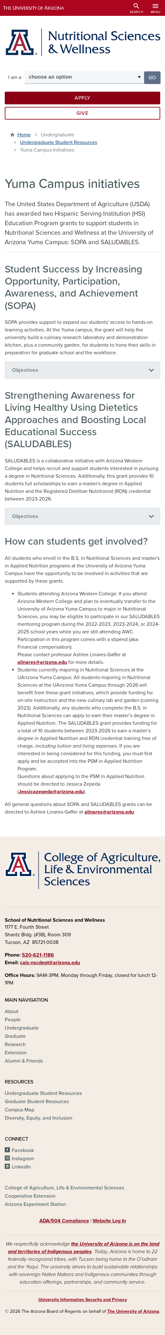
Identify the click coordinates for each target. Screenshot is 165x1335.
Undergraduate (22, 1028)
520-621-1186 (38, 955)
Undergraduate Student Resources (58, 142)
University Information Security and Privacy (82, 1299)
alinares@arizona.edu (42, 662)
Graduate (15, 1036)
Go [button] (154, 77)
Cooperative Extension (30, 1196)
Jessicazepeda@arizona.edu (51, 792)
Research (15, 1044)
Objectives (25, 370)
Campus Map (19, 1110)
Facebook (23, 1150)
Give (82, 113)
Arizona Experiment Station (35, 1204)
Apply (82, 98)
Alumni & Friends (24, 1061)
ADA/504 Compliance (64, 1221)
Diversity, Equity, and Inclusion (38, 1118)
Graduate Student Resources (37, 1101)
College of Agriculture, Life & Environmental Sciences (64, 1188)
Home (24, 135)
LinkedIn (21, 1167)
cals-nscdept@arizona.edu (50, 962)
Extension (16, 1053)
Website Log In (109, 1221)
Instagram (23, 1158)
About (11, 1011)
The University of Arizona (133, 1311)
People (13, 1020)
